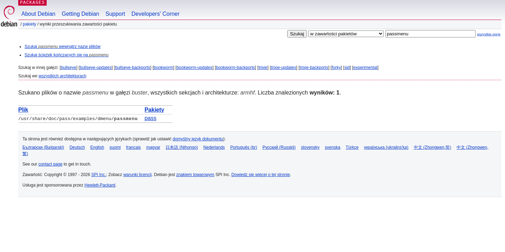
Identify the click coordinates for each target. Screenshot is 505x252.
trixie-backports (314, 67)
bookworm (163, 67)
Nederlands (214, 147)
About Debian (38, 14)
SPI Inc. (98, 174)
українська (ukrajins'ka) (386, 147)
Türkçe (352, 147)
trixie (262, 67)
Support (115, 14)
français (133, 147)
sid (347, 67)
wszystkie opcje (488, 34)
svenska (332, 147)
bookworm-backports (235, 67)
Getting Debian (80, 14)
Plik (23, 110)
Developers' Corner (156, 14)
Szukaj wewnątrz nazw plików (63, 46)
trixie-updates (283, 67)
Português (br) (243, 147)
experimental (365, 67)
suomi (115, 147)
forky (336, 67)
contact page (50, 164)
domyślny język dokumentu (198, 138)
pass (150, 118)
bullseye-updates (96, 67)
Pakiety (29, 24)
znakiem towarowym (195, 174)
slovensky (310, 147)
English (97, 147)
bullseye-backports (132, 67)
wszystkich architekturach (62, 76)
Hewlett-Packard (100, 185)
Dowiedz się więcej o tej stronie (260, 174)
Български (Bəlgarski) (43, 147)
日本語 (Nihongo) (182, 147)
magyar (153, 147)
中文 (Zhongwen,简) (432, 147)
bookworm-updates (195, 67)
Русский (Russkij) (279, 147)
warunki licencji (137, 174)
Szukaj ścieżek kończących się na (66, 54)
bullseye (68, 67)
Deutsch (77, 147)
